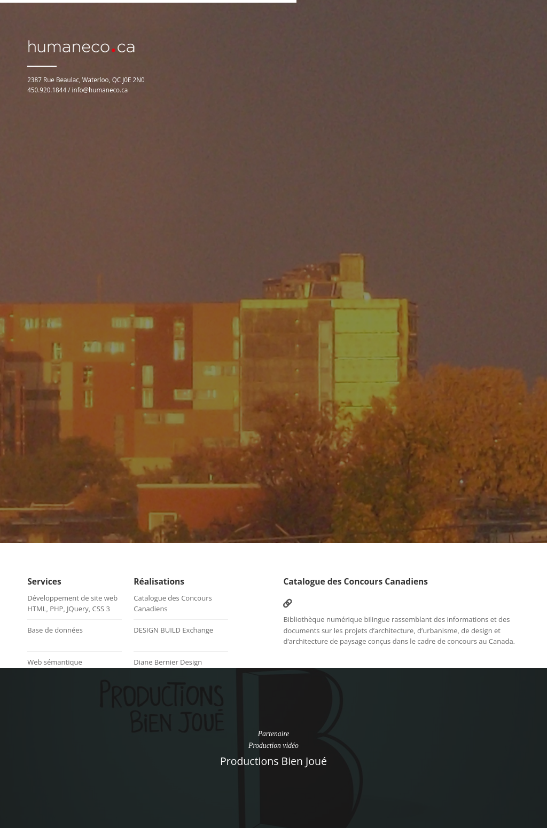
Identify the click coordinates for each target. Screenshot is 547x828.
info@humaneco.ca (100, 89)
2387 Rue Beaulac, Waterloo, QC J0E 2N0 (86, 79)
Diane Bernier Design (168, 662)
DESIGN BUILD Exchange (173, 630)
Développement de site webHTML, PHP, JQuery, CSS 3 (72, 603)
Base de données (55, 630)
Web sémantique (54, 662)
